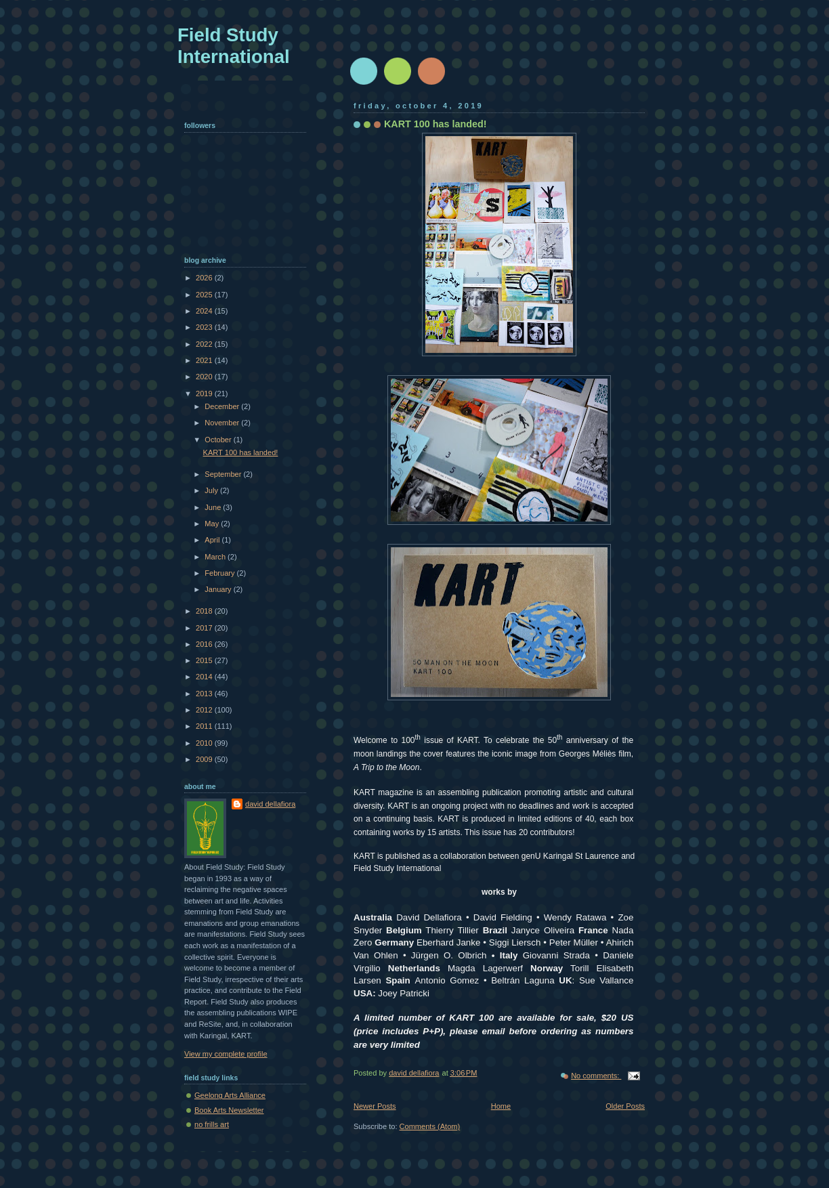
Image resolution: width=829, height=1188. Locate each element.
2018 (205, 611)
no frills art (211, 1124)
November (223, 423)
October (219, 440)
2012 (205, 710)
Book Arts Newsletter (229, 1110)
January (219, 589)
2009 (205, 759)
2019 (205, 393)
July (212, 490)
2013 (205, 694)
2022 (205, 344)
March (216, 557)
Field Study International (233, 45)
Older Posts (625, 1106)
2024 (205, 311)
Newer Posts (375, 1106)
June (214, 507)
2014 (205, 677)
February (220, 573)
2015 (205, 660)
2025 (205, 295)
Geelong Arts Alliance (229, 1095)
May (213, 523)
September (224, 474)
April (213, 540)
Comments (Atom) (430, 1126)
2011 (205, 726)
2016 (205, 644)
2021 (205, 360)
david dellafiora (270, 804)
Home (501, 1106)
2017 (205, 628)
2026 (205, 278)
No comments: (596, 1076)
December (223, 406)
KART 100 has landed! (435, 124)
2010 (205, 743)
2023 (205, 327)
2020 (205, 377)
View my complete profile (226, 1054)
